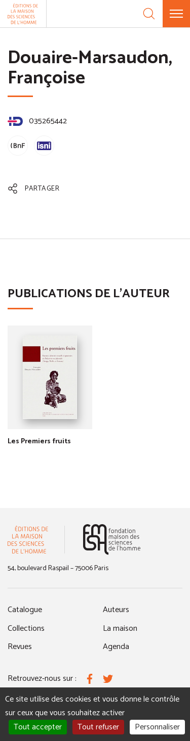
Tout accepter (38, 727)
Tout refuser (98, 727)
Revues (20, 647)
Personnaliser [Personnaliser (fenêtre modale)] (157, 727)
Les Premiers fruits (39, 441)
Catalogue (25, 610)
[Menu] (176, 13)
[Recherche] (149, 13)
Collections (26, 628)
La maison (120, 628)
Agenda (116, 647)
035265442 (37, 121)
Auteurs (116, 610)
